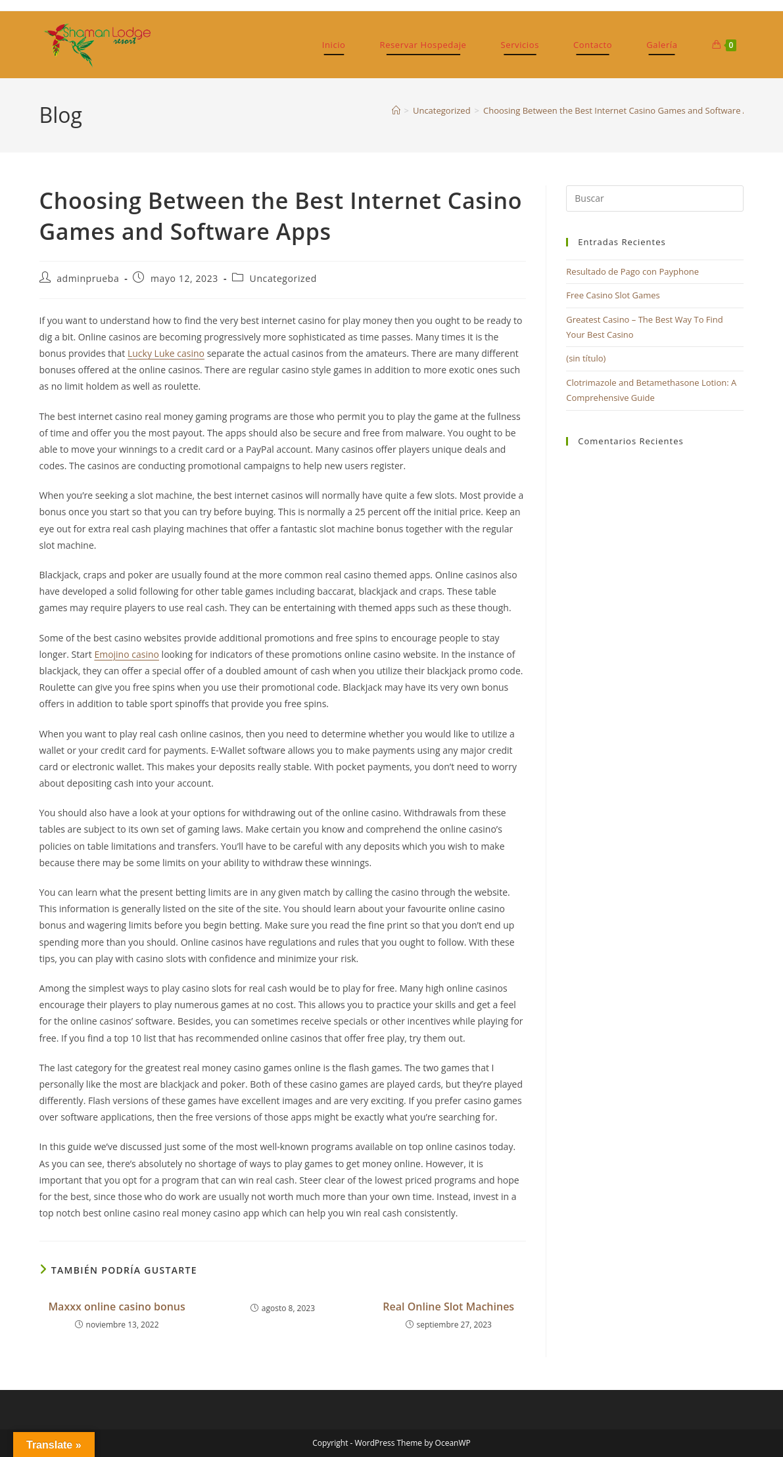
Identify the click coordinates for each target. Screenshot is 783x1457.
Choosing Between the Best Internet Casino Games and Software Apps (623, 110)
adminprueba (88, 278)
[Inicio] (396, 110)
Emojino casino (126, 654)
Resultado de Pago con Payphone (632, 271)
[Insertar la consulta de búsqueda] (655, 198)
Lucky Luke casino (166, 353)
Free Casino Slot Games (613, 295)
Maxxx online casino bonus (116, 1306)
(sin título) (585, 358)
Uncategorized (283, 278)
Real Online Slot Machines (448, 1306)
